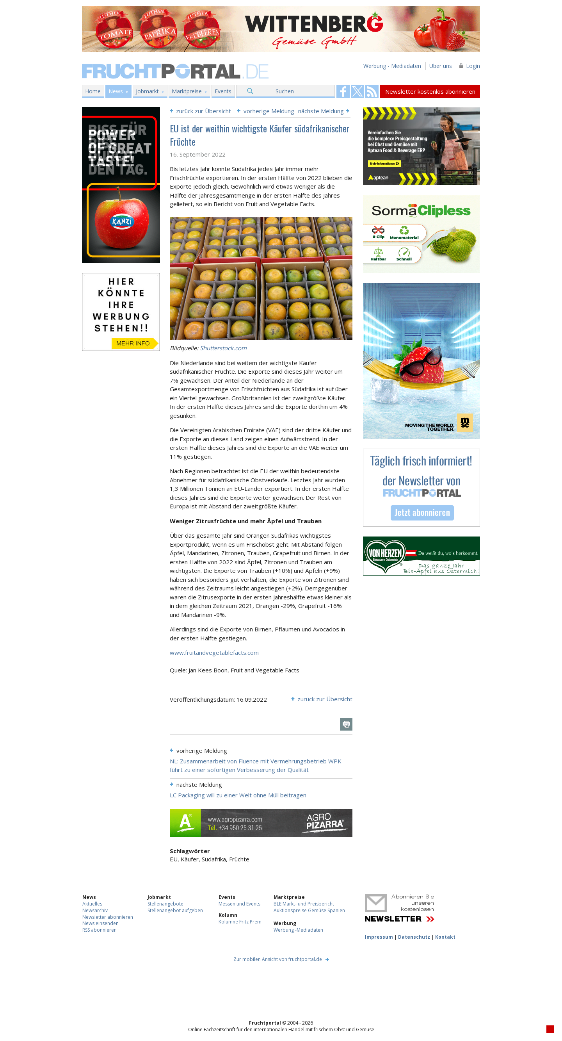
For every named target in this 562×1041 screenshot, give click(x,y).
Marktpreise (187, 91)
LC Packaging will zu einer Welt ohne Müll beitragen (238, 795)
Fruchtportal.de (176, 70)
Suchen (285, 91)
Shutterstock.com (223, 348)
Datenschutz (414, 937)
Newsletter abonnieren (107, 917)
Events (223, 91)
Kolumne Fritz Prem (240, 921)
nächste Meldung (321, 111)
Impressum (379, 937)
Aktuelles (92, 903)
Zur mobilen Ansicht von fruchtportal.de (277, 959)
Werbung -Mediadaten (298, 930)
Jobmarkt (147, 91)
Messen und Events (239, 903)
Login (473, 66)
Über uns (440, 66)
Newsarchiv (95, 910)
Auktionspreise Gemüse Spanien (309, 910)
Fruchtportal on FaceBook (343, 91)
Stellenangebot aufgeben (175, 910)
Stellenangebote (165, 903)
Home (93, 91)
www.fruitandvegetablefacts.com (214, 652)
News (115, 91)
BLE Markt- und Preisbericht (304, 903)
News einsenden (100, 923)
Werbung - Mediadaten (392, 66)
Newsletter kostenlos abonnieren (430, 91)
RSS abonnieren (99, 930)
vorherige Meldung (269, 111)
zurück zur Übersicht (203, 111)
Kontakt (445, 937)
